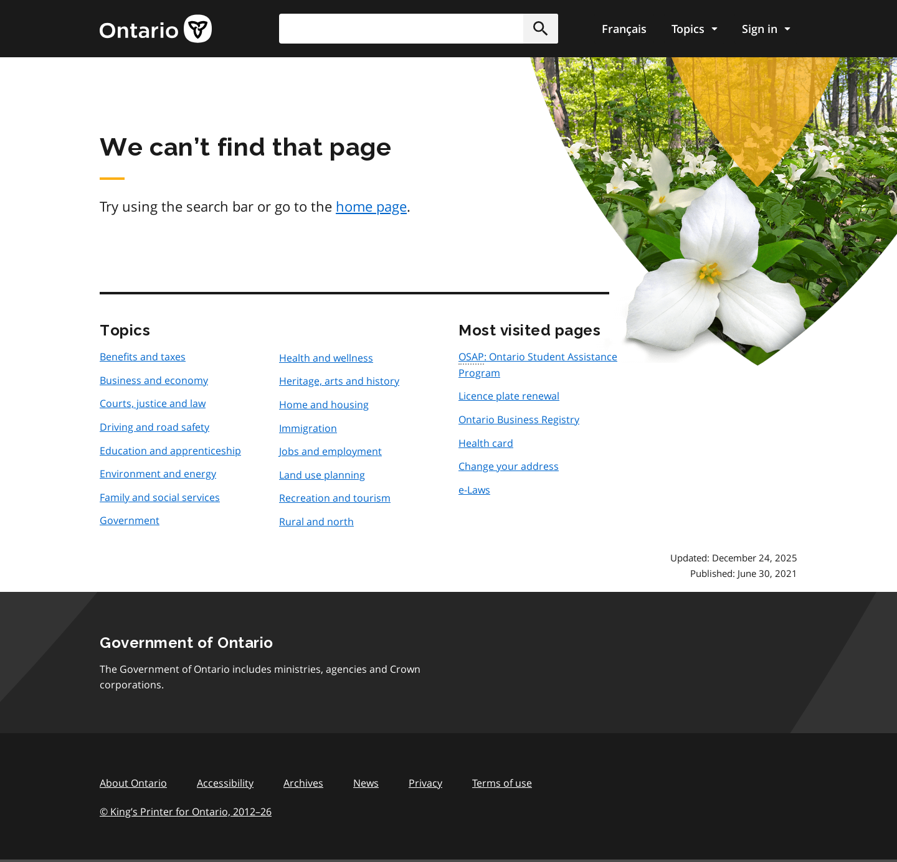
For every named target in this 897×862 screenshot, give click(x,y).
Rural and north (316, 521)
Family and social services (160, 497)
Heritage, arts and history (339, 381)
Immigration (308, 428)
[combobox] (418, 28)
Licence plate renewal (508, 396)
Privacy (425, 783)
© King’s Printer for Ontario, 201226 (186, 811)
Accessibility (225, 783)
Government (129, 520)
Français (624, 28)
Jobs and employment (330, 451)
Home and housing (324, 404)
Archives (303, 783)
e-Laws (474, 490)
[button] (540, 29)
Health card (485, 443)
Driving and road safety (154, 427)
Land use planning (322, 475)
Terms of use (502, 783)
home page (371, 206)
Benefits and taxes (143, 356)
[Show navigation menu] (694, 29)
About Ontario (133, 783)
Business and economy (154, 380)
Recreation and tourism (335, 498)
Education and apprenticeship (170, 450)
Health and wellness (326, 358)
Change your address (508, 466)
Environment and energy (158, 473)
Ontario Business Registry (518, 419)
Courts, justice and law (153, 403)
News (366, 783)
